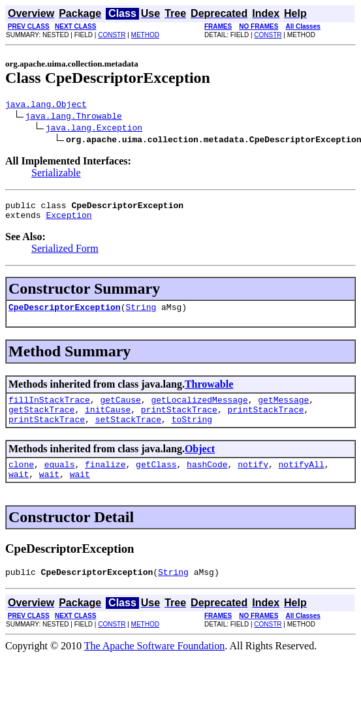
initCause (108, 421)
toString (192, 433)
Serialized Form (65, 254)
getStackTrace (41, 421)
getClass (156, 480)
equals (59, 480)
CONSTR (111, 35)
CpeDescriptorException (64, 314)
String (140, 314)
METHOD (145, 35)
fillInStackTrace (49, 409)
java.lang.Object (46, 106)
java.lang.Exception (94, 129)
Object (200, 462)
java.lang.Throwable (73, 117)
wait (18, 491)
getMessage (283, 409)
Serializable (56, 174)
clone (21, 480)
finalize (105, 480)
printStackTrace (179, 421)
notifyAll (301, 480)
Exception (68, 220)
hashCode (207, 480)
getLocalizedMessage (199, 409)
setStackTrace (128, 433)
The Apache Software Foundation (154, 665)
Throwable (209, 391)
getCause (120, 409)
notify (253, 480)
